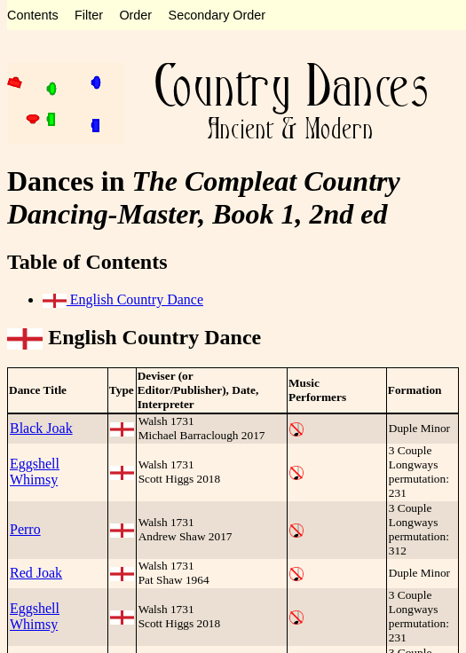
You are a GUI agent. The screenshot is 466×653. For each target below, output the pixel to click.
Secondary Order (217, 15)
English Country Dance (123, 299)
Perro (25, 529)
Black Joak (41, 428)
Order (135, 15)
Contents (33, 15)
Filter (89, 15)
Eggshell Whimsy (34, 471)
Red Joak (36, 572)
